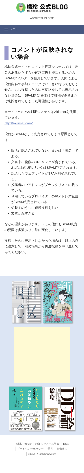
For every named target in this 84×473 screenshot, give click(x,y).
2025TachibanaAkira (42, 454)
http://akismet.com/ (18, 123)
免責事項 (62, 448)
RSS (66, 443)
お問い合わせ (23, 443)
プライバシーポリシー (30, 448)
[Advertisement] (42, 355)
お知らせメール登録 (47, 443)
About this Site (42, 18)
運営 (50, 448)
